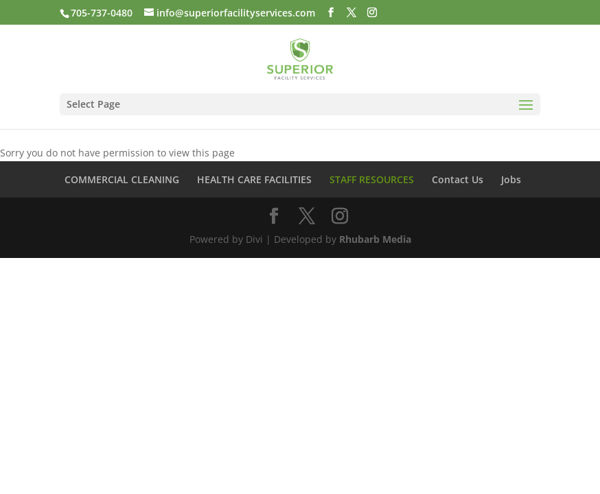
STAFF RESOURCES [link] (372, 179)
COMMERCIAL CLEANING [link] (122, 179)
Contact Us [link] (457, 179)
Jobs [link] (511, 179)
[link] (300, 57)
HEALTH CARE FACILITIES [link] (254, 179)
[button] (331, 13)
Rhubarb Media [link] (375, 239)
